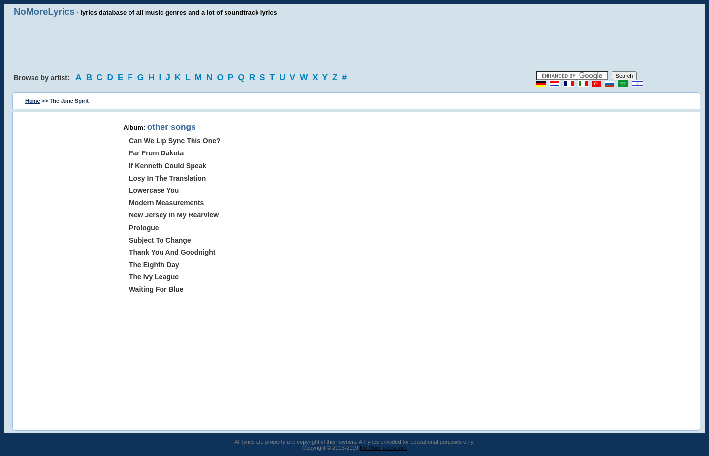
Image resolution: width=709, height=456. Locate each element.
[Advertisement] (354, 44)
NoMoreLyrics (44, 11)
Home (32, 101)
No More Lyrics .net (383, 448)
